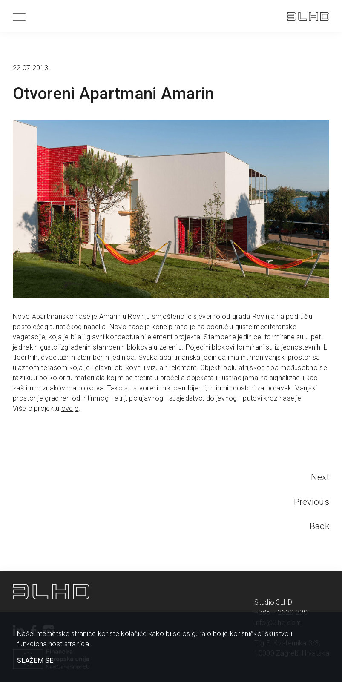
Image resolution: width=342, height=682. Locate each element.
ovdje (70, 408)
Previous (311, 502)
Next (320, 477)
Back (319, 526)
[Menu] (19, 16)
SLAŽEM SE (35, 661)
